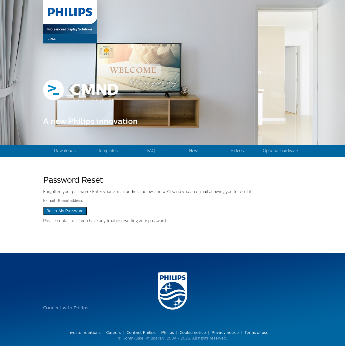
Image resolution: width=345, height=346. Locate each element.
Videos (237, 151)
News (194, 151)
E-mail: (49, 201)
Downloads (65, 151)
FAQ (151, 151)
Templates (108, 151)
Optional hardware (280, 151)
